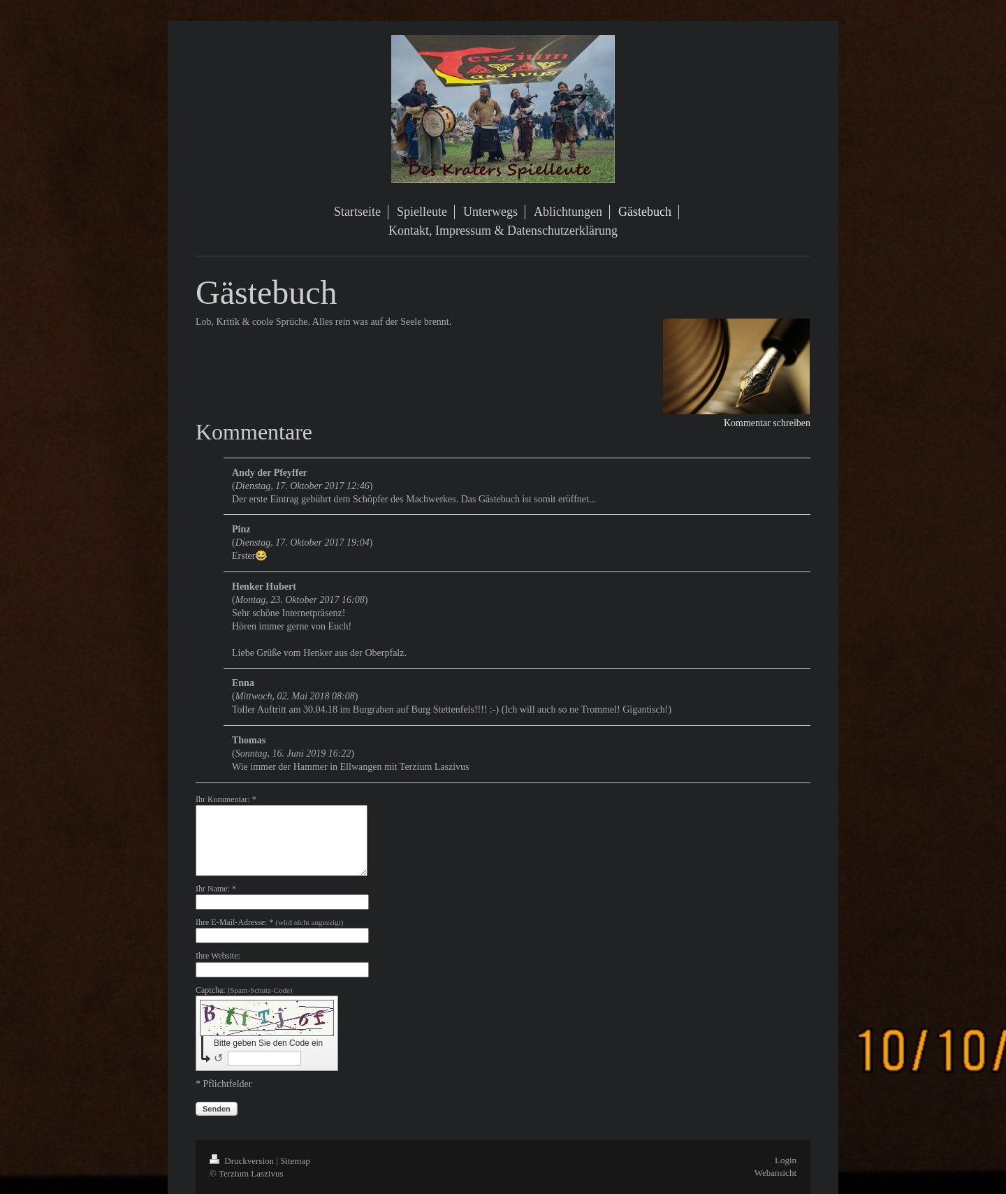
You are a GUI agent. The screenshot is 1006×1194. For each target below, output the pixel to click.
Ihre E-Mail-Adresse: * (269, 922)
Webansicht (775, 1172)
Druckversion (243, 1161)
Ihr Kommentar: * (226, 799)
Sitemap (295, 1161)
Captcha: (244, 990)
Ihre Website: (218, 956)
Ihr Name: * (216, 889)
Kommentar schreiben (767, 423)
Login (785, 1160)
